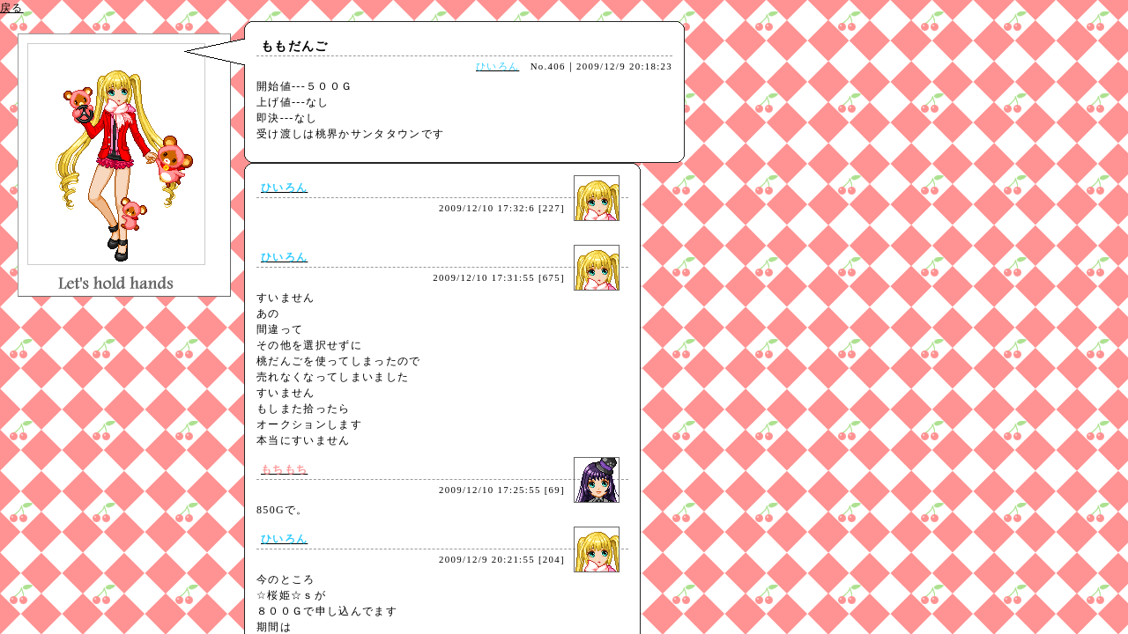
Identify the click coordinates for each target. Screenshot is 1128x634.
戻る (12, 8)
